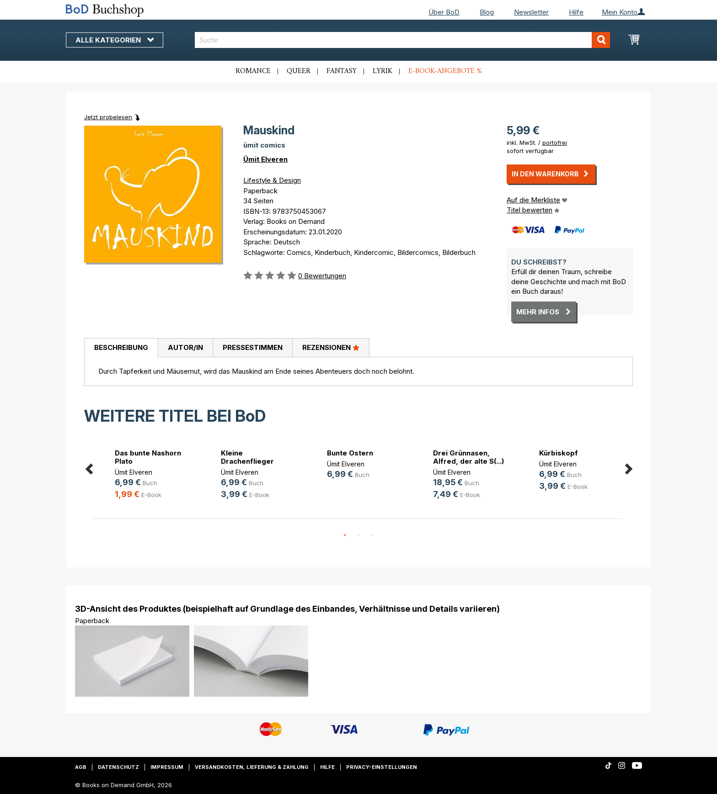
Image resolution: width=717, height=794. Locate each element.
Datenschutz (118, 767)
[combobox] (402, 40)
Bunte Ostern (350, 453)
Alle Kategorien (114, 40)
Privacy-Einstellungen (381, 767)
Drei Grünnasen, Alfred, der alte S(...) (468, 457)
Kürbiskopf (558, 453)
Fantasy (341, 71)
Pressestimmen (253, 347)
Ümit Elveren (265, 159)
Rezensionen (330, 347)
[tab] (121, 348)
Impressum (166, 767)
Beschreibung (121, 347)
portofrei (554, 142)
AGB (80, 767)
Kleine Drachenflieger (247, 457)
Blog (487, 12)
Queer (298, 71)
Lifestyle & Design (272, 180)
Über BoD (444, 12)
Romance (253, 71)
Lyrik (382, 71)
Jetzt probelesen (108, 117)
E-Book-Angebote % (445, 71)
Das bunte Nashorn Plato (148, 457)
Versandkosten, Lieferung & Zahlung (252, 767)
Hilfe (576, 12)
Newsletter (531, 12)
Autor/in (185, 347)
